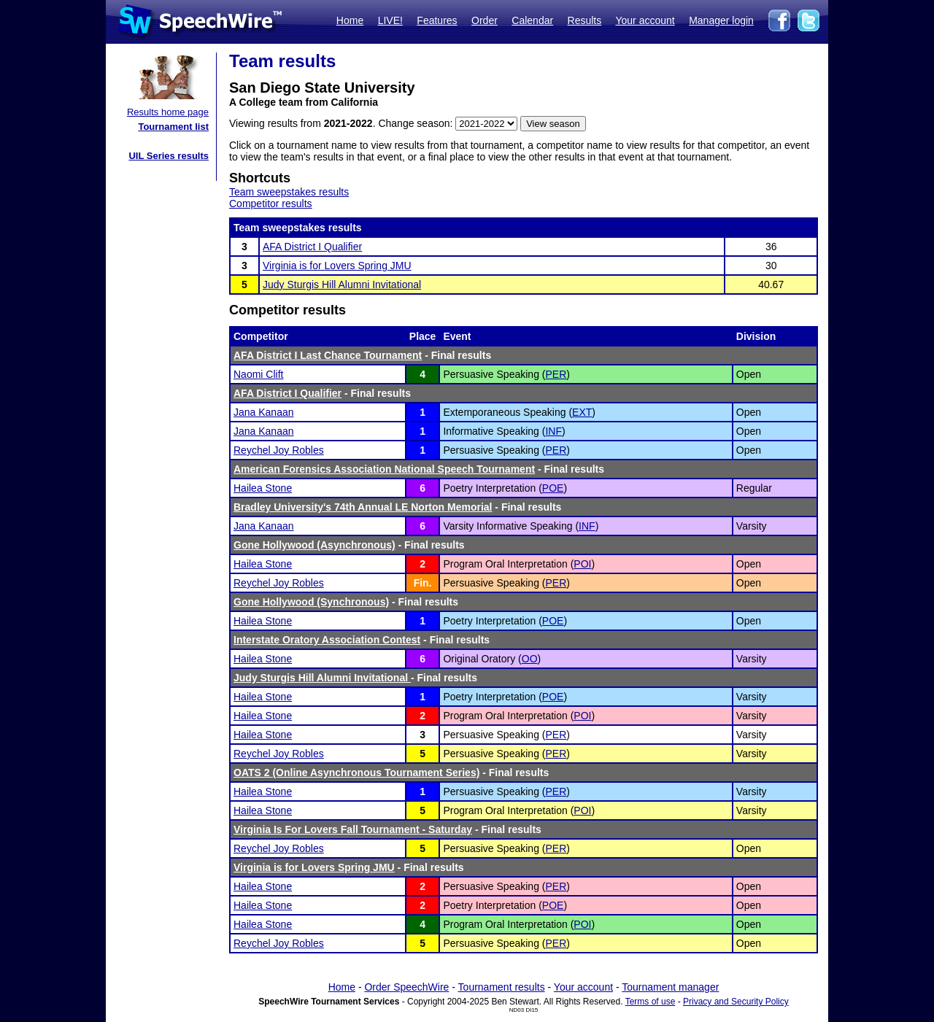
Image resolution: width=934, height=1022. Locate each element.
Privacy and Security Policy (736, 1001)
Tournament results (501, 987)
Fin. (423, 583)
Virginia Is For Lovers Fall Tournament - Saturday (353, 829)
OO (530, 659)
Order (484, 20)
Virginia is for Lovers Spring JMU (337, 265)
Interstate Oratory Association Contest (327, 640)
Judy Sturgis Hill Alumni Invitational (342, 284)
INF (553, 431)
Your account (644, 20)
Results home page (168, 112)
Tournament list (173, 126)
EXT (582, 412)
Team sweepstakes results (289, 192)
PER (555, 374)
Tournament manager (670, 987)
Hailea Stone (263, 488)
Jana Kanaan (264, 412)
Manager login (721, 20)
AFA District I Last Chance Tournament (328, 355)
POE (553, 488)
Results (585, 20)
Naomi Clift (258, 374)
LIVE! (390, 20)
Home (349, 20)
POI (582, 564)
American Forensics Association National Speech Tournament (384, 469)
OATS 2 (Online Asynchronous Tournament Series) (356, 772)
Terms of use (650, 1001)
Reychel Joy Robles (279, 450)
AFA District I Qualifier (312, 246)
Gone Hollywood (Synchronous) (311, 602)
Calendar (532, 20)
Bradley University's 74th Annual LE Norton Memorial (363, 507)
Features (437, 20)
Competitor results (270, 203)
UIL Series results (168, 155)
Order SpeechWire (406, 987)
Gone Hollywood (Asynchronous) (314, 545)
